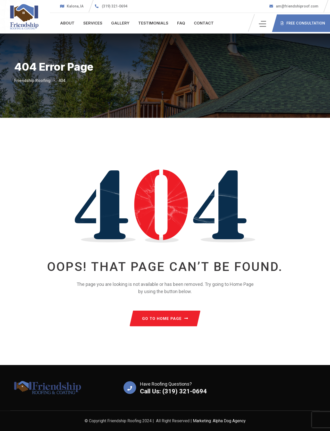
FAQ (181, 23)
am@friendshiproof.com (296, 6)
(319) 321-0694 (114, 6)
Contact (204, 23)
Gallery (120, 23)
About (67, 23)
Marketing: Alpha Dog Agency (219, 420)
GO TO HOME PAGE (165, 318)
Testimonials (153, 23)
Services (92, 23)
